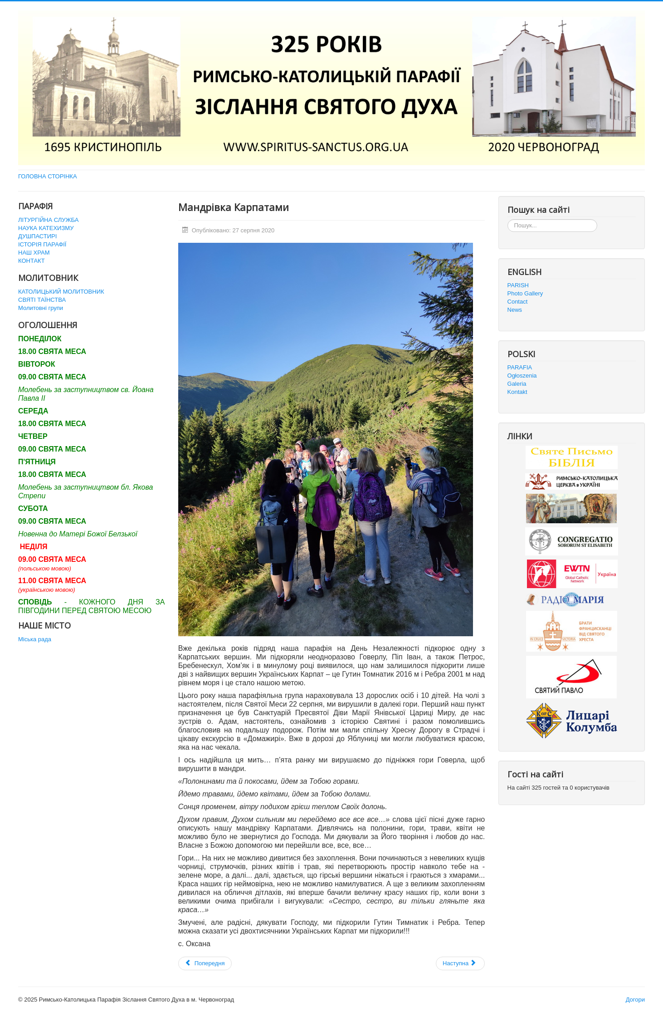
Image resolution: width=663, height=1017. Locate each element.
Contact (517, 301)
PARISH (518, 285)
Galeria (516, 383)
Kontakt (517, 391)
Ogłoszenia (522, 375)
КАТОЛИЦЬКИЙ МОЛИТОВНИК (61, 291)
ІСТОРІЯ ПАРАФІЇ (42, 244)
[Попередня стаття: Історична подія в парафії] (205, 963)
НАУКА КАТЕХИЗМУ (45, 228)
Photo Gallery (525, 293)
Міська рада (34, 639)
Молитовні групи (40, 308)
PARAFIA (519, 367)
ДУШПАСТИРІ (37, 236)
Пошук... (507, 219)
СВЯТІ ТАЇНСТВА (42, 299)
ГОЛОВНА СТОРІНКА (47, 176)
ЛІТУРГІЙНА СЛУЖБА (48, 219)
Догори (635, 999)
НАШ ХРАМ (34, 252)
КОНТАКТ (31, 260)
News (514, 309)
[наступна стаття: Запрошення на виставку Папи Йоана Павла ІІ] (460, 963)
